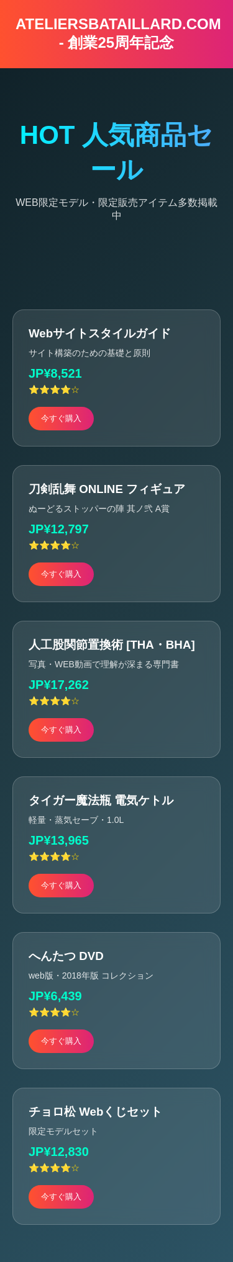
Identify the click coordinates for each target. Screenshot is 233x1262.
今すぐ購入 (61, 418)
